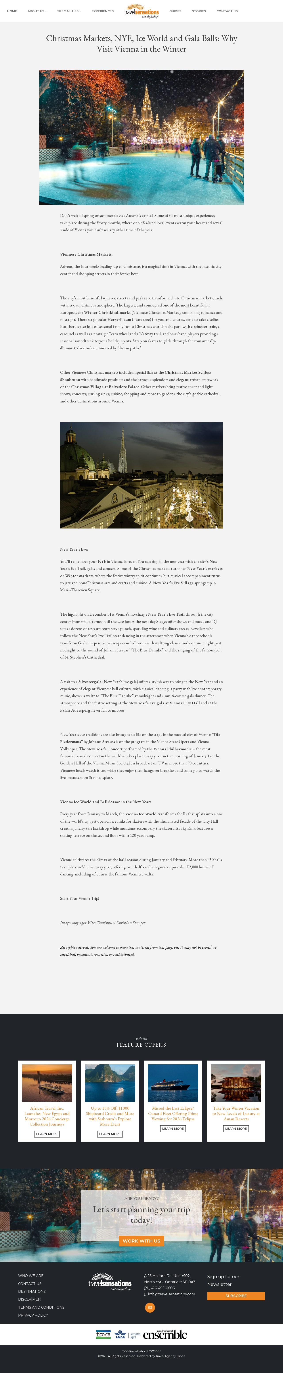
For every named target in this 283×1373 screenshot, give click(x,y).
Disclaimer (29, 1299)
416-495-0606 (163, 1288)
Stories (199, 11)
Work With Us (141, 1241)
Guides (175, 11)
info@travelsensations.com (171, 1294)
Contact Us (227, 11)
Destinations (32, 1291)
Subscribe (236, 1296)
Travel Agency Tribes (170, 1356)
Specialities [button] (67, 11)
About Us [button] (36, 11)
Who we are (31, 1276)
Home (12, 11)
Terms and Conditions (41, 1307)
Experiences (103, 11)
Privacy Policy (33, 1315)
